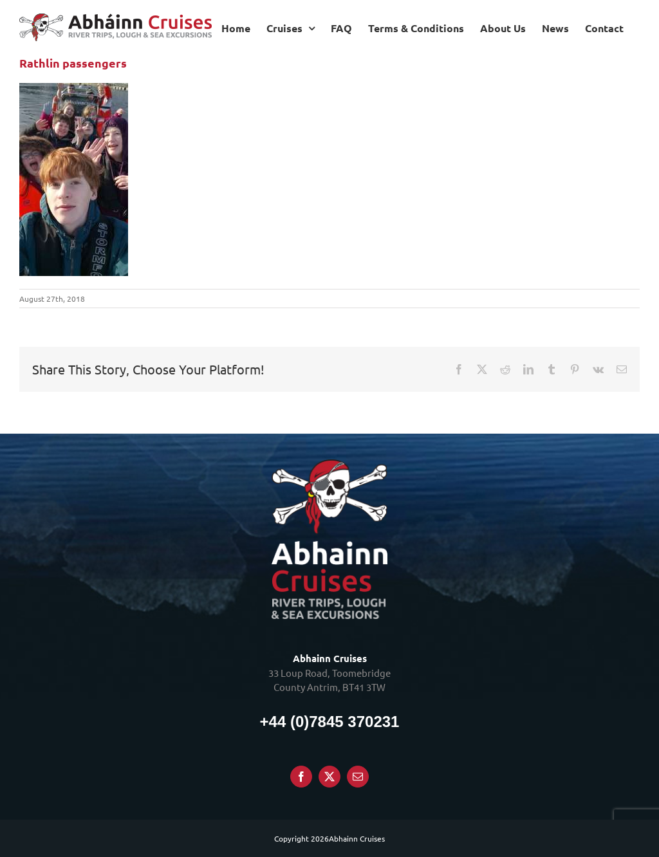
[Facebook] (301, 777)
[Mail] (358, 777)
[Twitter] (329, 777)
